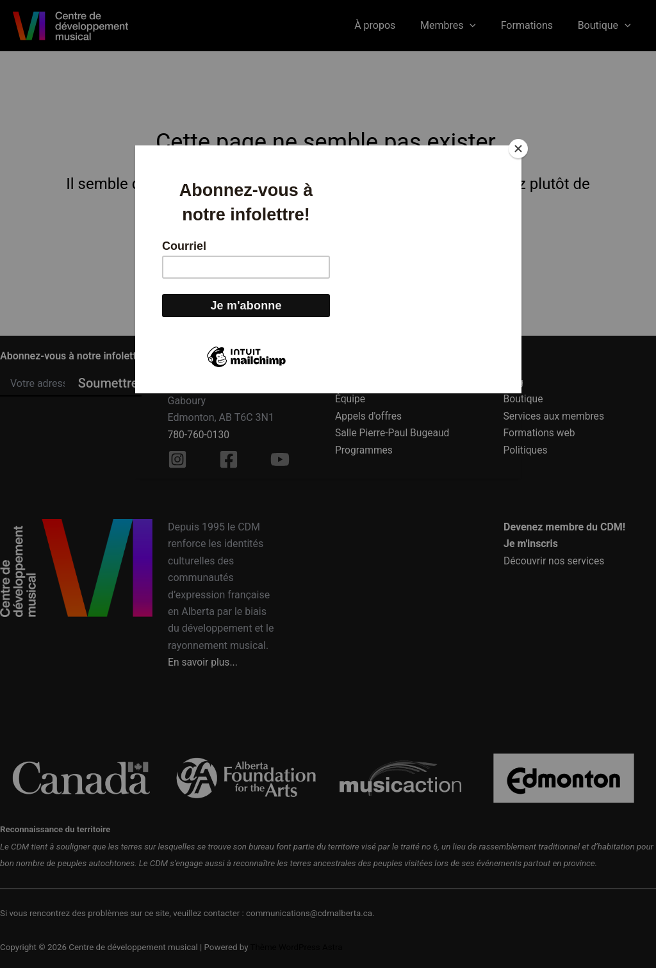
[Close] (518, 148)
